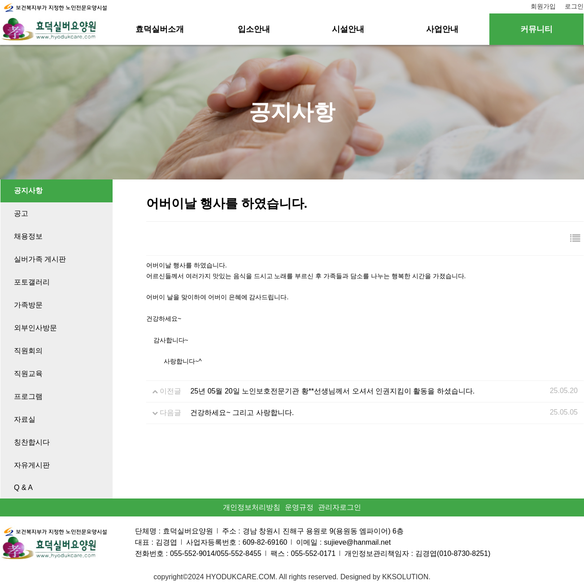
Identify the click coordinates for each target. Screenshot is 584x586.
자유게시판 (32, 465)
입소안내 (254, 29)
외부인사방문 (35, 328)
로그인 (574, 6)
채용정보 (28, 236)
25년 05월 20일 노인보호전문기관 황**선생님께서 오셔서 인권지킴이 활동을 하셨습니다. (332, 391)
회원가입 (543, 6)
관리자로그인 (339, 507)
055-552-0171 (313, 553)
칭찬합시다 (32, 442)
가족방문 (28, 305)
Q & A (23, 487)
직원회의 (28, 350)
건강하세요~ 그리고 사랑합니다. (242, 412)
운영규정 (299, 507)
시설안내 (348, 29)
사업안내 (442, 29)
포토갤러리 (32, 282)
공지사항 (28, 190)
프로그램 (28, 396)
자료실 (24, 419)
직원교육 (28, 373)
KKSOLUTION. (406, 577)
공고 (21, 213)
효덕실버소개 (159, 29)
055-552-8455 (239, 553)
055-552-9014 (192, 553)
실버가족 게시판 (40, 259)
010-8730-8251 (463, 553)
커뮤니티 (536, 29)
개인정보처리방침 (251, 507)
